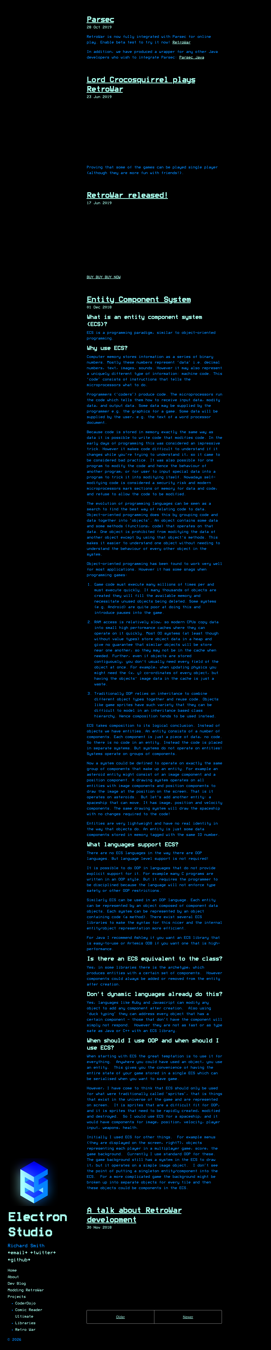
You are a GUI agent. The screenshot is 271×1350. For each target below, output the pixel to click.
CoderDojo (25, 1303)
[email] (17, 1252)
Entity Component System (138, 300)
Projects (17, 1297)
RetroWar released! (127, 195)
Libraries (25, 1323)
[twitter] (43, 1252)
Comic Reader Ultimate (28, 1313)
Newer (188, 1316)
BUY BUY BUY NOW (103, 277)
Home (12, 1270)
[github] (19, 1260)
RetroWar (181, 42)
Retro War (25, 1330)
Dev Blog (17, 1283)
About (13, 1277)
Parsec (100, 20)
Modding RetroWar (26, 1290)
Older (120, 1316)
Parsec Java (191, 57)
